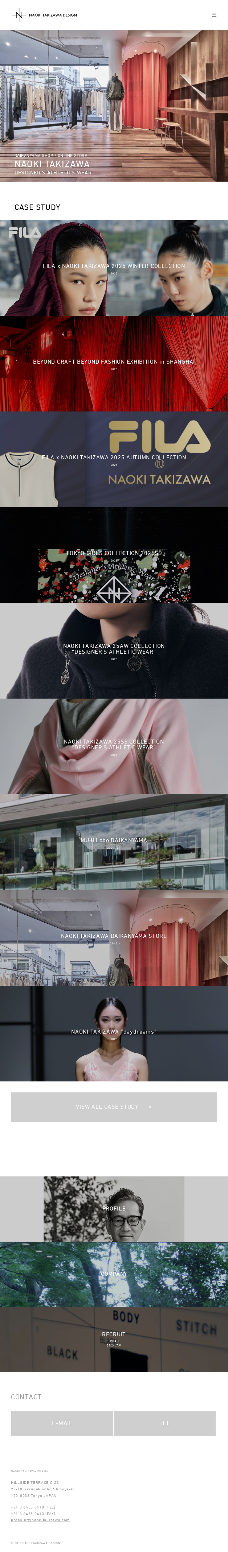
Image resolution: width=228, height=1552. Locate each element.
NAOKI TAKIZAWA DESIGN (44, 15)
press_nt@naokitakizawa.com (40, 1520)
